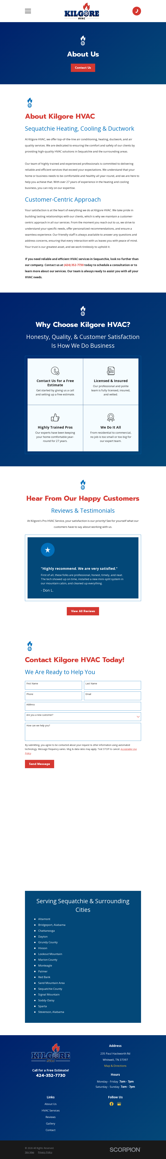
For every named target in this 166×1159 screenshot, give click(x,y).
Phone (29, 694)
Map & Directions (115, 949)
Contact (50, 1013)
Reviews (51, 1000)
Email (88, 694)
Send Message (39, 764)
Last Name (91, 683)
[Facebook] (111, 987)
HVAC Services (51, 994)
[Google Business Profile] (119, 987)
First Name (32, 683)
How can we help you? (38, 725)
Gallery (50, 1007)
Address (30, 704)
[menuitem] (29, 1035)
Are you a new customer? (39, 715)
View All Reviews (83, 611)
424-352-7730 (50, 959)
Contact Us (83, 68)
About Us (51, 987)
